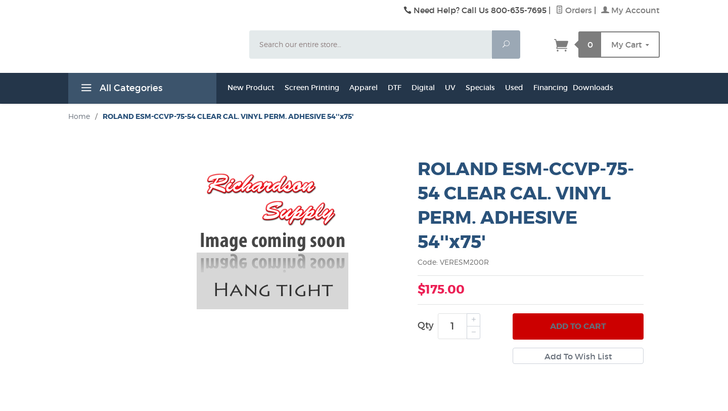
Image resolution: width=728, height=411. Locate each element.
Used (514, 87)
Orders (574, 10)
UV (450, 87)
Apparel (363, 87)
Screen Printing (312, 87)
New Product (251, 87)
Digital (423, 87)
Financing (550, 87)
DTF (394, 87)
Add (578, 326)
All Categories (120, 89)
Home (79, 116)
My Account (630, 10)
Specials (480, 87)
